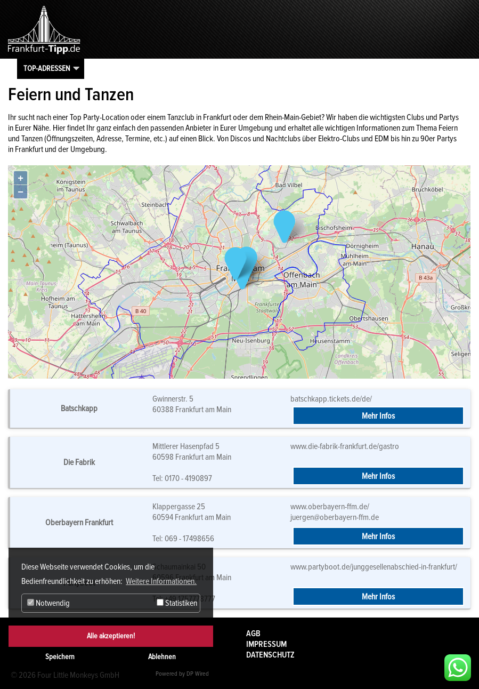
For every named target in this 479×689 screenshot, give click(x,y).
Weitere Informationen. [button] (161, 581)
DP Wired (197, 674)
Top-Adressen (46, 68)
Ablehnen (162, 656)
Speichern (60, 656)
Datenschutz (270, 655)
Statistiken (177, 603)
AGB (253, 633)
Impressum (266, 644)
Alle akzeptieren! (111, 635)
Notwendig (48, 603)
